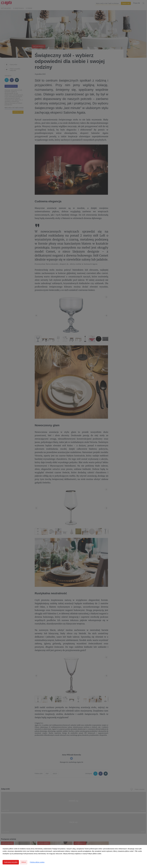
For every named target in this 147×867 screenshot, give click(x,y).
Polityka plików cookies (37, 862)
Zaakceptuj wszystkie (10, 862)
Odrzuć (23, 862)
